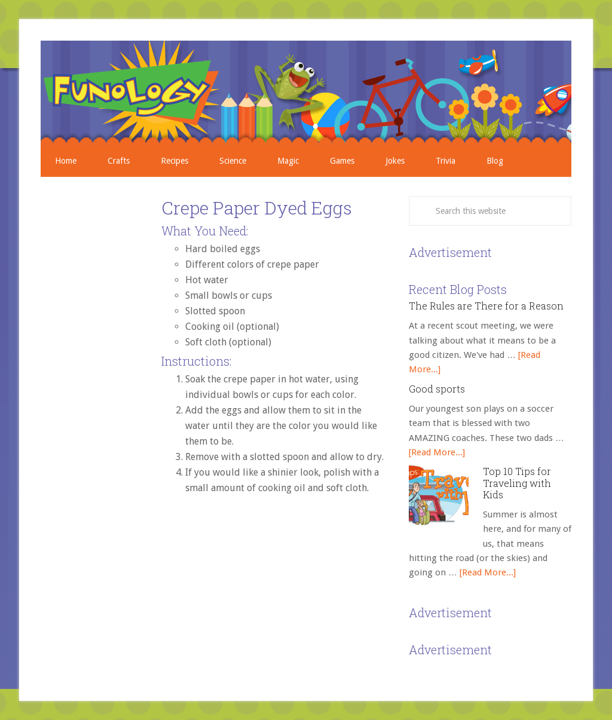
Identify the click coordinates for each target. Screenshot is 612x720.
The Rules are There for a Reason (486, 305)
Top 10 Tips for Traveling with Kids (517, 482)
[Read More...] (437, 452)
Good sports (437, 388)
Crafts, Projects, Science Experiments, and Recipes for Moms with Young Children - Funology (306, 93)
